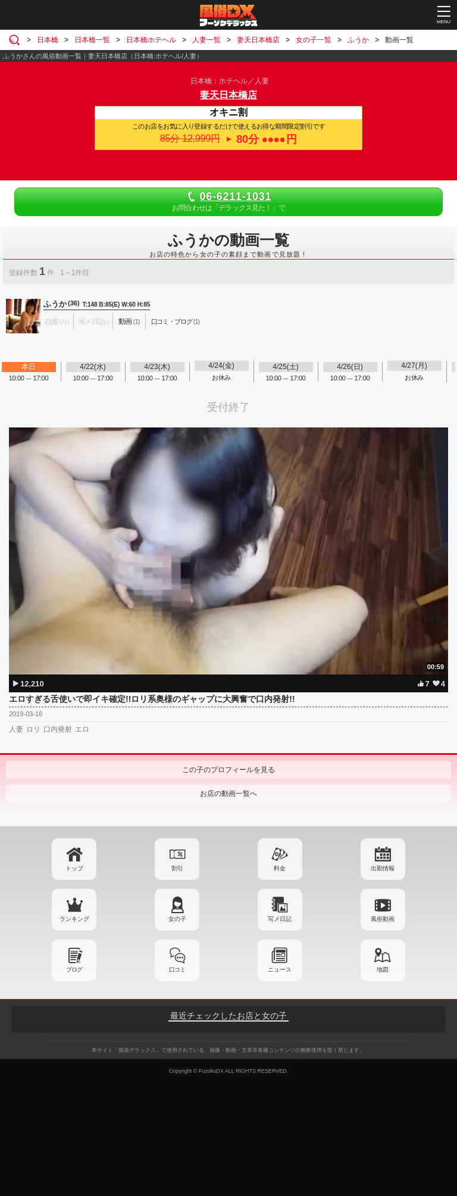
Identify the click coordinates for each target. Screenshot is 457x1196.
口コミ (177, 969)
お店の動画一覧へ (228, 793)
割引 (177, 868)
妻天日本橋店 (228, 95)
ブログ (74, 969)
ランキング (74, 919)
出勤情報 (383, 868)
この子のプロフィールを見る (228, 770)
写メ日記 (280, 919)
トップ (74, 868)
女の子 (177, 919)
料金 (280, 868)
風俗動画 (383, 919)
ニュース (280, 969)
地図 (383, 969)
